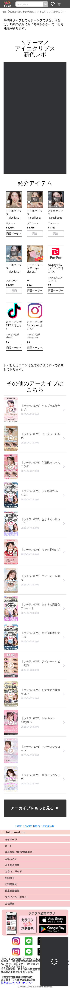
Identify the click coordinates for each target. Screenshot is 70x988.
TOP (5, 11)
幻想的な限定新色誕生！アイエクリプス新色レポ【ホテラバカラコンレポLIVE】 (38, 11)
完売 (35, 233)
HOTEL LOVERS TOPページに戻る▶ (35, 826)
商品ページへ (14, 233)
